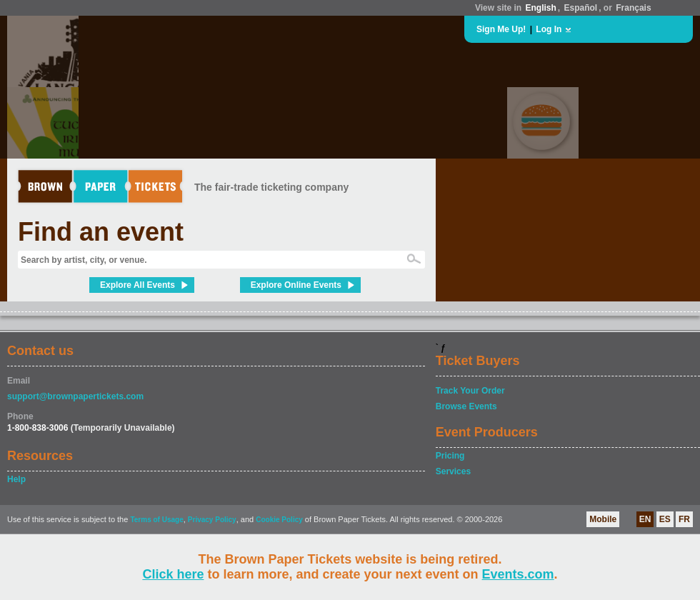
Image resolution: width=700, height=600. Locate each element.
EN (645, 519)
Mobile (602, 519)
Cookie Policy (279, 520)
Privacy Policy (212, 520)
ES (665, 519)
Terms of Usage (156, 520)
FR (684, 519)
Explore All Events (137, 285)
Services (453, 471)
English (540, 8)
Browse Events (466, 406)
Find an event (101, 231)
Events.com (518, 574)
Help (16, 479)
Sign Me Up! (501, 29)
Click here (173, 574)
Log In (548, 29)
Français (633, 8)
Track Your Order (470, 391)
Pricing (450, 456)
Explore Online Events (296, 285)
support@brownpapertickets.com (75, 396)
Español (581, 8)
